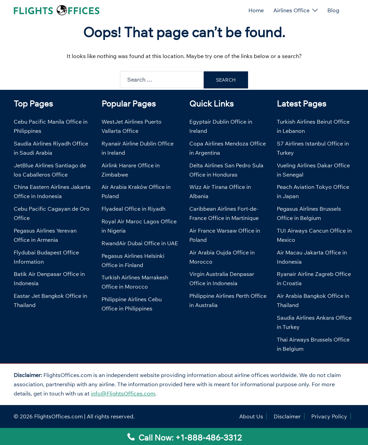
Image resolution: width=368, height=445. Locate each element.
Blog (333, 10)
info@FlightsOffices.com (123, 393)
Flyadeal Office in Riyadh (133, 208)
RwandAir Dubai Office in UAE (139, 243)
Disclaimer (287, 416)
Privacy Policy (329, 416)
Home (256, 10)
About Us (251, 416)
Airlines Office (291, 10)
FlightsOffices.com (58, 416)
